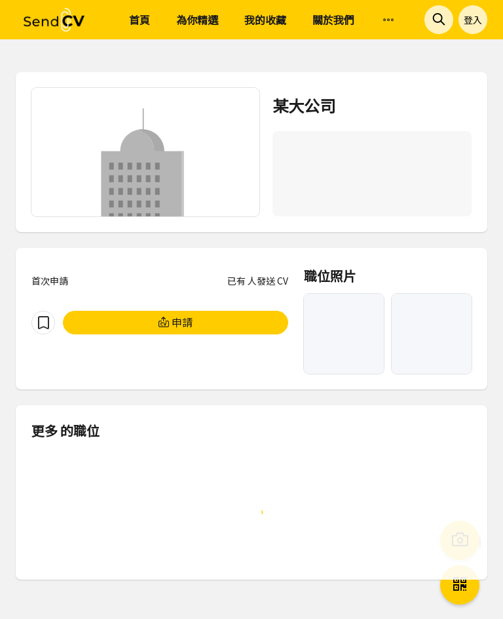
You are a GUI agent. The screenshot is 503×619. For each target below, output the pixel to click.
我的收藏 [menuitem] (265, 20)
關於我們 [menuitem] (333, 20)
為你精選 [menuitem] (197, 20)
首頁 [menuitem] (139, 20)
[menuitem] (388, 20)
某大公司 (303, 105)
